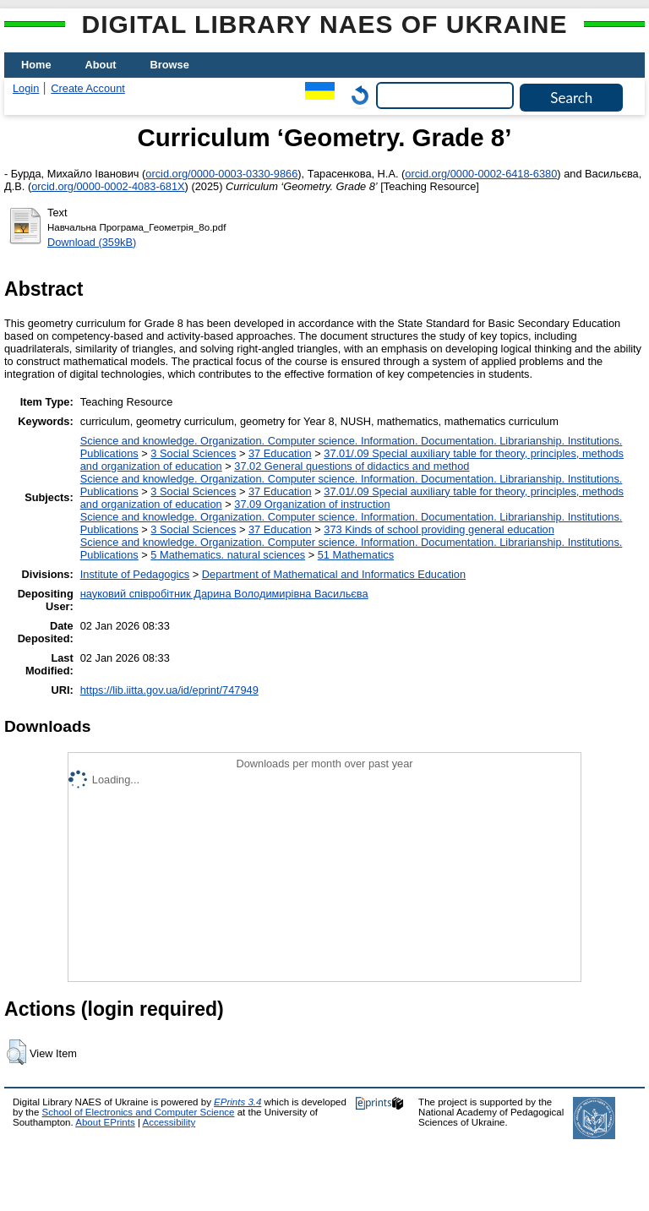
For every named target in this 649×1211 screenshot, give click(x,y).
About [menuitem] (101, 64)
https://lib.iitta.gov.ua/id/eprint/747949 (169, 690)
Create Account (88, 88)
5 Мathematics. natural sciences (227, 554)
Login (26, 88)
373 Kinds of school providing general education (439, 529)
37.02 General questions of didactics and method (351, 466)
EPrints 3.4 (237, 1102)
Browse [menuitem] (169, 64)
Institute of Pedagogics (134, 574)
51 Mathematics (356, 554)
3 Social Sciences (193, 453)
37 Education (280, 453)
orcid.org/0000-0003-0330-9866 (221, 173)
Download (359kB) (91, 242)
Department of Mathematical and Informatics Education (334, 574)
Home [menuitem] (36, 64)
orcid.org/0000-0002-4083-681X (107, 186)
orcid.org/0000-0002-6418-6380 (481, 173)
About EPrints (104, 1122)
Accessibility (168, 1122)
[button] (16, 1052)
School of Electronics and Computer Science (138, 1112)
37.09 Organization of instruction (312, 504)
